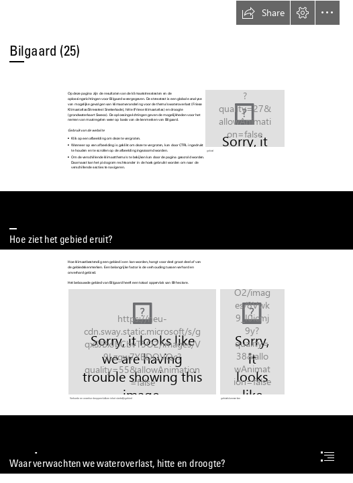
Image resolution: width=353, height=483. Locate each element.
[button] (263, 13)
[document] (176, 241)
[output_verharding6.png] (142, 345)
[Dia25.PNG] (252, 345)
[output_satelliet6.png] (245, 121)
